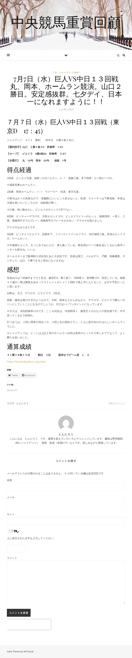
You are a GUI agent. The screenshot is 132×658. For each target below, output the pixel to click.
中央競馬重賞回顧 (66, 22)
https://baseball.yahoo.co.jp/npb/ (26, 361)
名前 (9, 480)
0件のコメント (116, 403)
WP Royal (28, 651)
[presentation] (29, 624)
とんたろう (22, 403)
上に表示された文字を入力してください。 (31, 538)
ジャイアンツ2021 (69, 72)
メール (11, 497)
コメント (12, 557)
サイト (11, 514)
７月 (54, 72)
